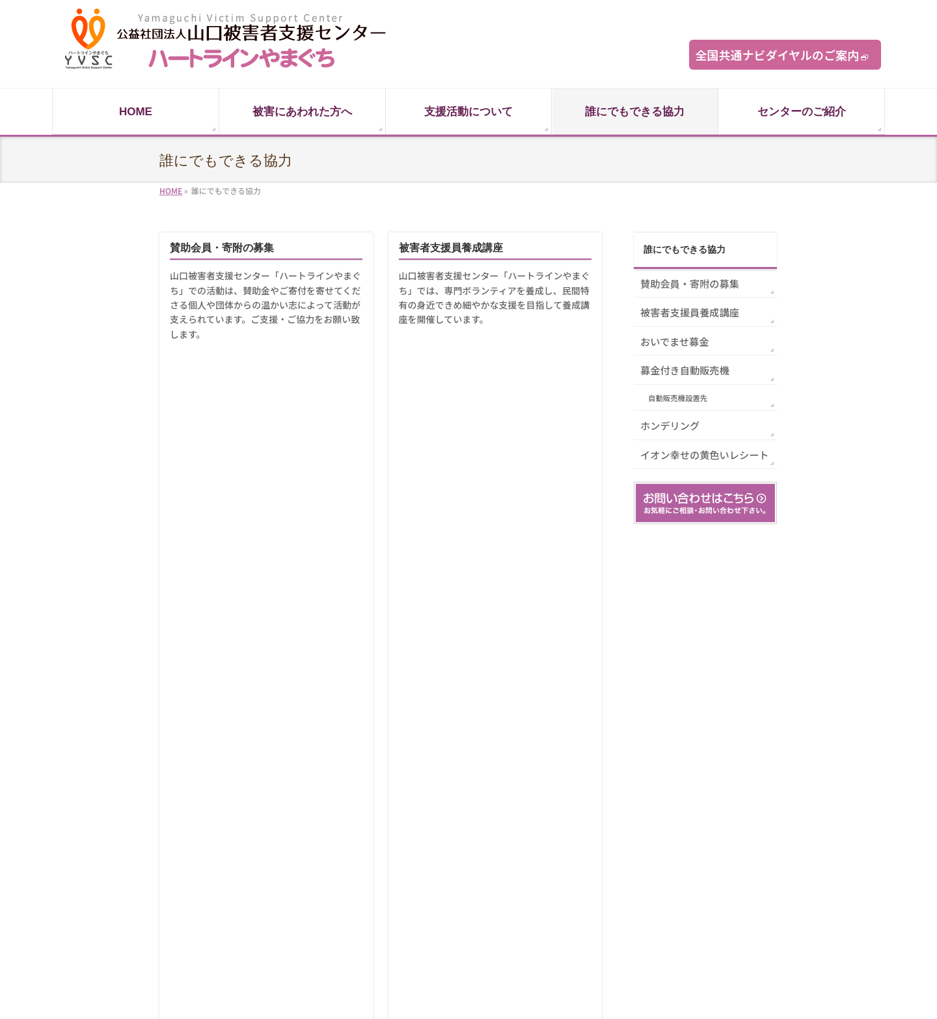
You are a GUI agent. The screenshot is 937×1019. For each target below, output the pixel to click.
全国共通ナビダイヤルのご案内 (777, 54)
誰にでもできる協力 (685, 249)
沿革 (564, 879)
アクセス (571, 936)
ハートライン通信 (698, 803)
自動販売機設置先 (677, 398)
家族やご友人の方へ (370, 841)
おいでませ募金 (206, 377)
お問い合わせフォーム (706, 822)
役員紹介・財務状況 (591, 898)
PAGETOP (747, 650)
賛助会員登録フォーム (706, 841)
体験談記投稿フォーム (706, 860)
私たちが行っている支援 (377, 879)
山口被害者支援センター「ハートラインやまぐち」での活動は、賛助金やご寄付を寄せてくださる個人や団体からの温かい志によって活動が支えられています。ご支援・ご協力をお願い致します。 (265, 305)
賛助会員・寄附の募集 (222, 247)
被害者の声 (354, 860)
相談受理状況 (579, 860)
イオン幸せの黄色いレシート (466, 506)
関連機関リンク (362, 898)
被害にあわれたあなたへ (377, 822)
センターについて (587, 822)
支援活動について (366, 803)
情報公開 (572, 917)
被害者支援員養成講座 (451, 247)
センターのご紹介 (587, 803)
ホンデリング (201, 506)
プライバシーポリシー (706, 879)
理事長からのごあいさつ (599, 841)
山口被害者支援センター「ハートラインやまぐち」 (452, 993)
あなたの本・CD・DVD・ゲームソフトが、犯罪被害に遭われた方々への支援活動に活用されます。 (265, 549)
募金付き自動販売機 (446, 377)
